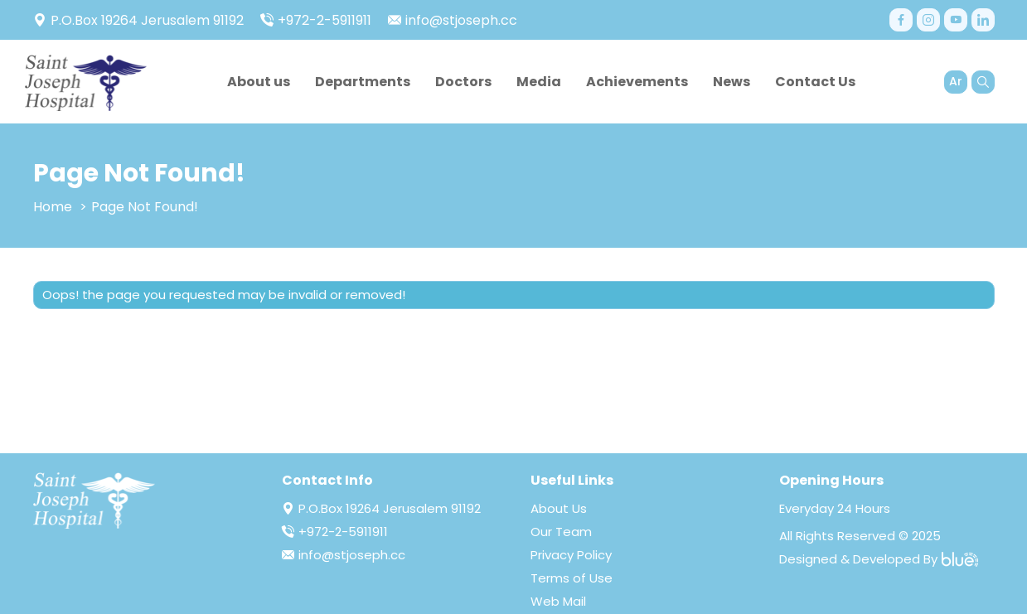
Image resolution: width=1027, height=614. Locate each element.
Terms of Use (571, 578)
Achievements (637, 81)
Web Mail (558, 601)
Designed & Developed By (878, 559)
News (731, 81)
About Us (558, 508)
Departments (362, 81)
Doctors (463, 81)
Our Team (561, 531)
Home (52, 206)
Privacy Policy (571, 554)
